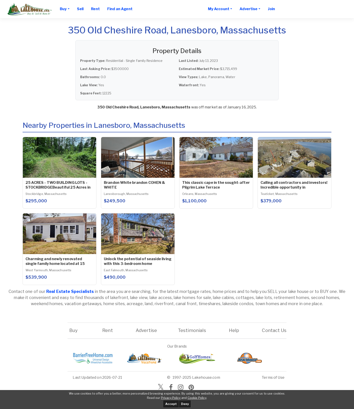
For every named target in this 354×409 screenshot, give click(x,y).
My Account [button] (219, 9)
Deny (185, 404)
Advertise (146, 330)
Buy (73, 330)
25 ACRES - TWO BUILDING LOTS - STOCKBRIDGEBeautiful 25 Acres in (58, 184)
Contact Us (274, 330)
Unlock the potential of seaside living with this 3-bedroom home (137, 261)
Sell (80, 9)
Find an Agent (120, 9)
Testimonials (192, 330)
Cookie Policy (197, 398)
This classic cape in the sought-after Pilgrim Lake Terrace (216, 184)
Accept (171, 404)
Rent (95, 9)
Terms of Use (273, 377)
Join (271, 9)
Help (234, 330)
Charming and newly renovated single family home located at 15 (55, 261)
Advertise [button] (248, 9)
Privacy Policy (171, 398)
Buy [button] (63, 9)
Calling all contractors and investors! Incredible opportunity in (294, 184)
